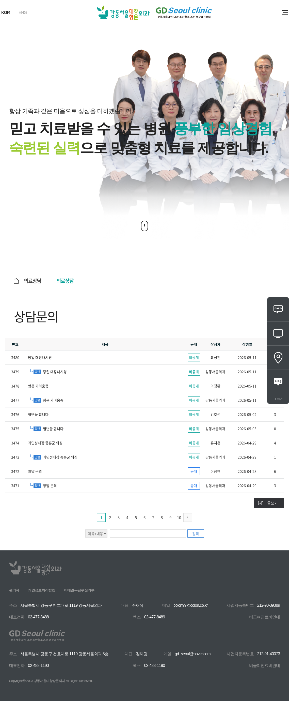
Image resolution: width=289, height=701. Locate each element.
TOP (278, 399)
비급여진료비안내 (264, 617)
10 (179, 517)
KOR (5, 12)
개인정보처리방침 (41, 590)
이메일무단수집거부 (79, 590)
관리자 (14, 590)
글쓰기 (272, 503)
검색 (195, 533)
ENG (23, 12)
